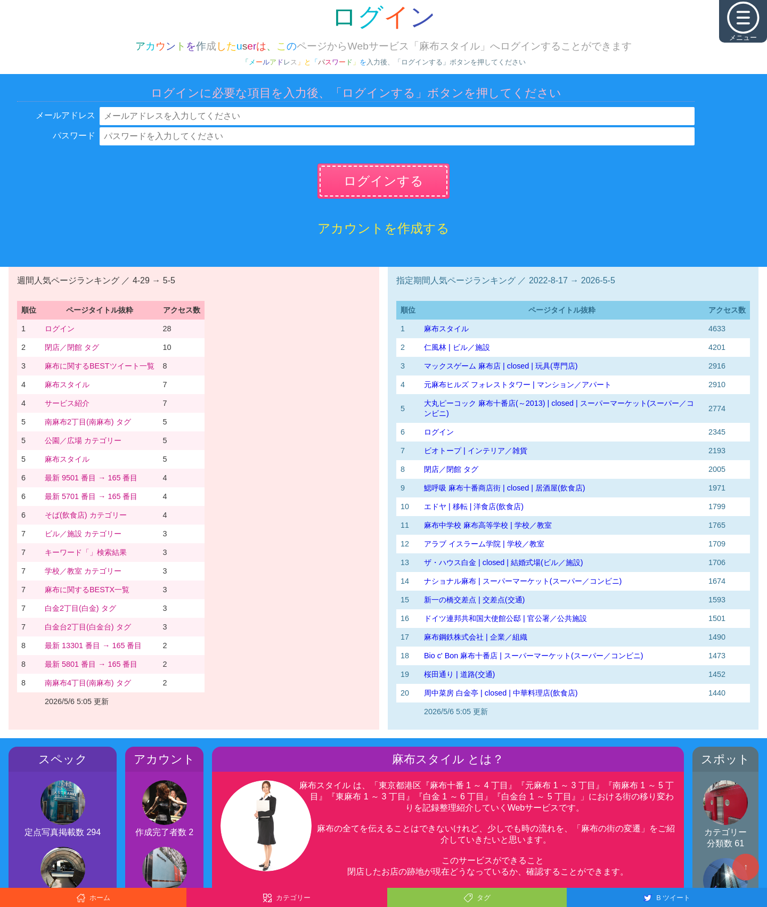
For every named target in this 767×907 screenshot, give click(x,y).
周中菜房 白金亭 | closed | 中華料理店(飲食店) (501, 693)
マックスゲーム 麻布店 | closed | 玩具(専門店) (501, 366)
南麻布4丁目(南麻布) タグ (88, 683)
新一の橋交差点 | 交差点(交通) (474, 599)
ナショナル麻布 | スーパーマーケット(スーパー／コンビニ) (523, 581)
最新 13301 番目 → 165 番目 (93, 645)
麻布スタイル (67, 384)
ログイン (60, 328)
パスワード (74, 135)
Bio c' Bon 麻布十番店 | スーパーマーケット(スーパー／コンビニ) (533, 655)
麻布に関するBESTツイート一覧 (99, 366)
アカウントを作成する (383, 228)
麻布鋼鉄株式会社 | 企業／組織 (475, 637)
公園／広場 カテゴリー (83, 440)
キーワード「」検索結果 (86, 552)
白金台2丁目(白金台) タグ (88, 627)
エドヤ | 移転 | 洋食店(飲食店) (474, 506)
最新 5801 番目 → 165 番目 (91, 664)
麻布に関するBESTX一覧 (87, 589)
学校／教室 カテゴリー (83, 571)
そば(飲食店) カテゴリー (86, 515)
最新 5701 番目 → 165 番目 (91, 496)
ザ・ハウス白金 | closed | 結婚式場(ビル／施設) (503, 562)
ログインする (383, 181)
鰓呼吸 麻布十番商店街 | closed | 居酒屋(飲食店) (504, 488)
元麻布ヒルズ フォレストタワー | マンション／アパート (517, 384)
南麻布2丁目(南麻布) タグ (88, 422)
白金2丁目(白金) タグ (80, 608)
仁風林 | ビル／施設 (457, 347)
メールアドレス (65, 115)
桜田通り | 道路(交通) (459, 674)
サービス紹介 (67, 403)
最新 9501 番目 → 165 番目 (91, 477)
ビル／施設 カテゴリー (83, 533)
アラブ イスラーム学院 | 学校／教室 (484, 544)
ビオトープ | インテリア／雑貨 (475, 450)
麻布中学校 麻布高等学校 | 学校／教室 (488, 525)
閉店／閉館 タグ (72, 347)
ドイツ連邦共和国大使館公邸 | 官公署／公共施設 (505, 618)
